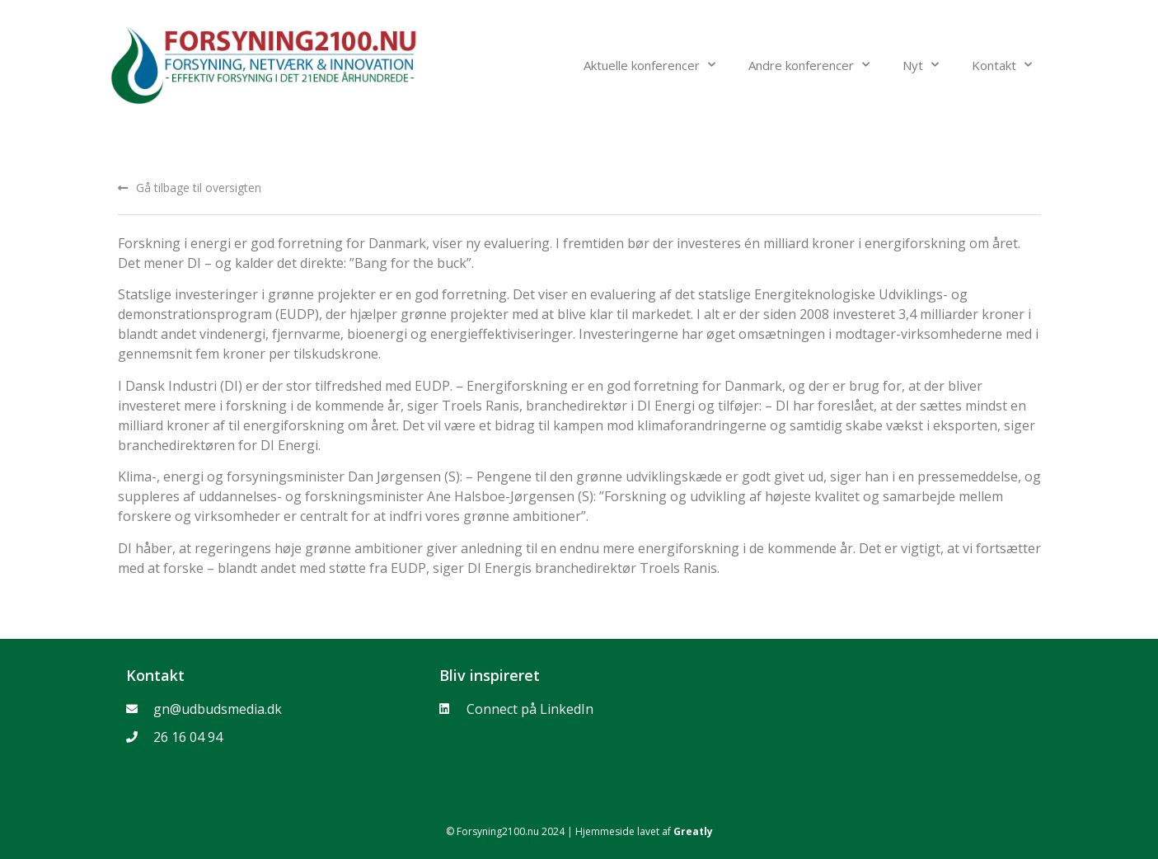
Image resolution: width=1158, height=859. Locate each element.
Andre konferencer (809, 64)
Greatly (693, 831)
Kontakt (1002, 64)
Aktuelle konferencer (649, 64)
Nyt (920, 64)
